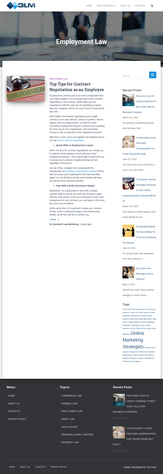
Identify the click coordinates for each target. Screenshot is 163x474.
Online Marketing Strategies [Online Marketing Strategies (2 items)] (133, 339)
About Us (125, 6)
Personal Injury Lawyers (77, 434)
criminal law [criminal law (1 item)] (150, 309)
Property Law (70, 442)
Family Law (67, 419)
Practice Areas (106, 6)
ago (85, 224)
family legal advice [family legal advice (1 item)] (145, 319)
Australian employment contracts (81, 171)
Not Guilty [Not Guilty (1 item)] (147, 328)
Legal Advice (69, 427)
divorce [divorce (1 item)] (146, 312)
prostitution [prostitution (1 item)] (151, 352)
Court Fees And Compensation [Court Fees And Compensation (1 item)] (134, 309)
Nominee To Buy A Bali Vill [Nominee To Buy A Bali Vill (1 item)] (132, 328)
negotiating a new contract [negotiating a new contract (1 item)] (141, 325)
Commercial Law (71, 395)
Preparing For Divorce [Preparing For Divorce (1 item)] (138, 352)
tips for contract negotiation (70, 140)
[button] (115, 6)
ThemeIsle (151, 467)
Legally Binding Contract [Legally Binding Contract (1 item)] (137, 322)
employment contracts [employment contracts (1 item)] (138, 316)
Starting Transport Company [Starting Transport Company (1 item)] (133, 358)
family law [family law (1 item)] (133, 319)
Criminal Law (69, 403)
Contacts (140, 6)
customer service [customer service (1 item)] (128, 312)
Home (89, 6)
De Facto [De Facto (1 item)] (139, 312)
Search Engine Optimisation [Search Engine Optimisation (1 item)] (143, 355)
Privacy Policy (17, 419)
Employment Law (58, 79)
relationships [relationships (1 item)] (127, 355)
